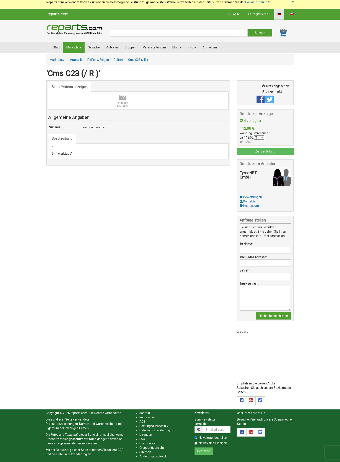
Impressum (249, 205)
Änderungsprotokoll (153, 456)
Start (56, 47)
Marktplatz (73, 47)
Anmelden (210, 47)
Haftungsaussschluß (153, 426)
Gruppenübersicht (151, 447)
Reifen (118, 59)
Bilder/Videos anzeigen (70, 87)
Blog (176, 47)
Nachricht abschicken (273, 316)
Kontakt (144, 413)
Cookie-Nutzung (256, 2)
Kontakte (248, 201)
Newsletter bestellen (211, 437)
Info (192, 47)
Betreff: (245, 270)
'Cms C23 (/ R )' (138, 59)
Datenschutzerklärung (71, 454)
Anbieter (112, 47)
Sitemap (145, 452)
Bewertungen (251, 197)
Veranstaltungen (154, 47)
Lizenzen (145, 434)
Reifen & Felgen (98, 59)
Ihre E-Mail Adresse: (253, 257)
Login (233, 14)
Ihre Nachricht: (249, 283)
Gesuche (94, 47)
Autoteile (76, 59)
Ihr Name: (246, 244)
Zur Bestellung (265, 151)
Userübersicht (149, 443)
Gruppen (130, 47)
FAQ (142, 439)
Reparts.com (57, 14)
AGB (121, 450)
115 (263, 413)
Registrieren (258, 14)
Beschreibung (62, 138)
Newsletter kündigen (211, 443)
